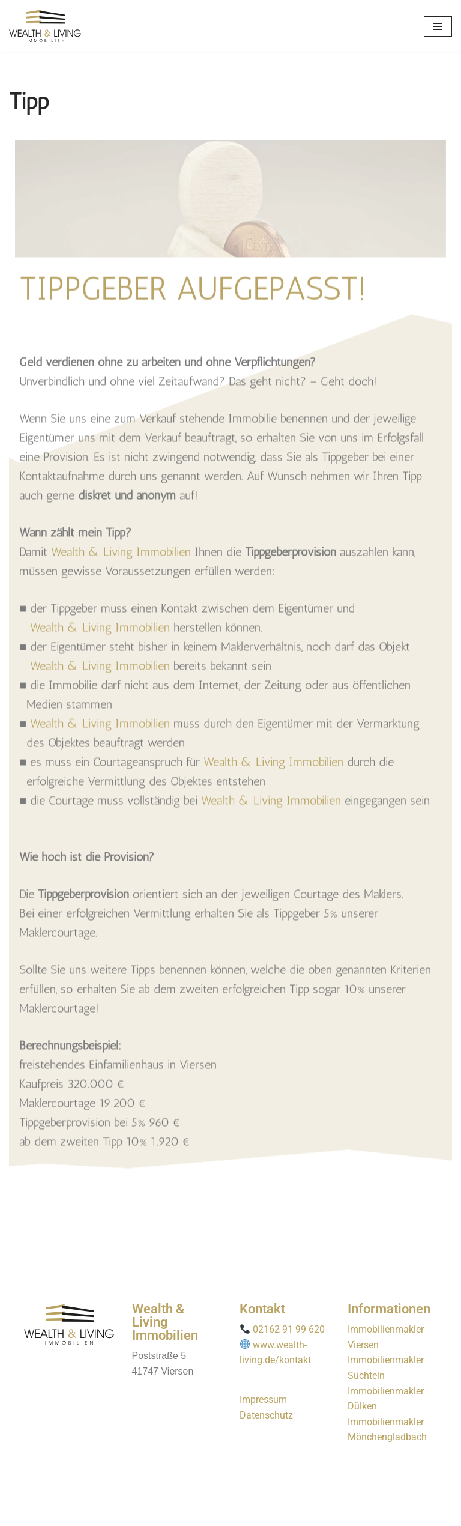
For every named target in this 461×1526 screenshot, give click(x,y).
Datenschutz (266, 1415)
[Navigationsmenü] (438, 26)
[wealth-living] (45, 26)
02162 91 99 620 (289, 1329)
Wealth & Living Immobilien (121, 504)
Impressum (263, 1399)
